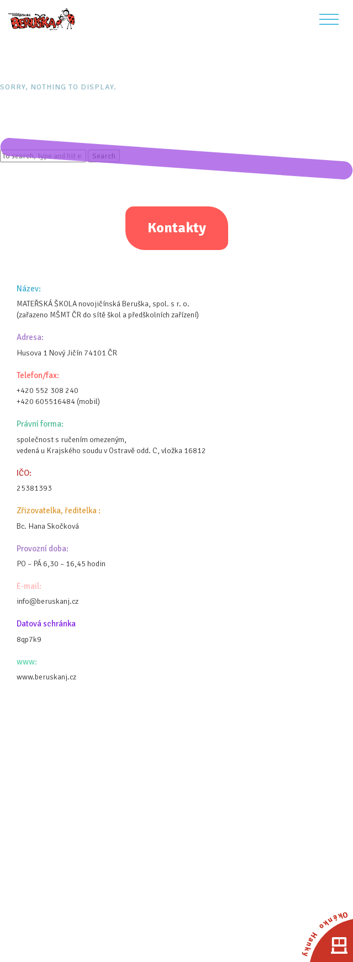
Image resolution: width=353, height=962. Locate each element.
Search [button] (103, 156)
